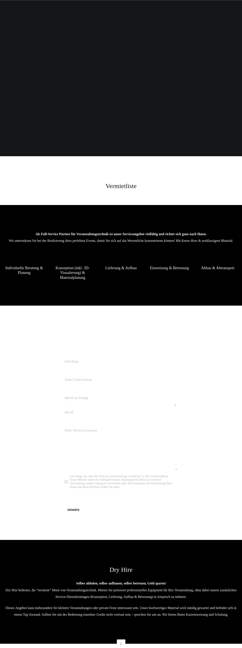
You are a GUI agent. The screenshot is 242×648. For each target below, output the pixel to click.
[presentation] (97, 501)
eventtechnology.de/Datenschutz (139, 491)
